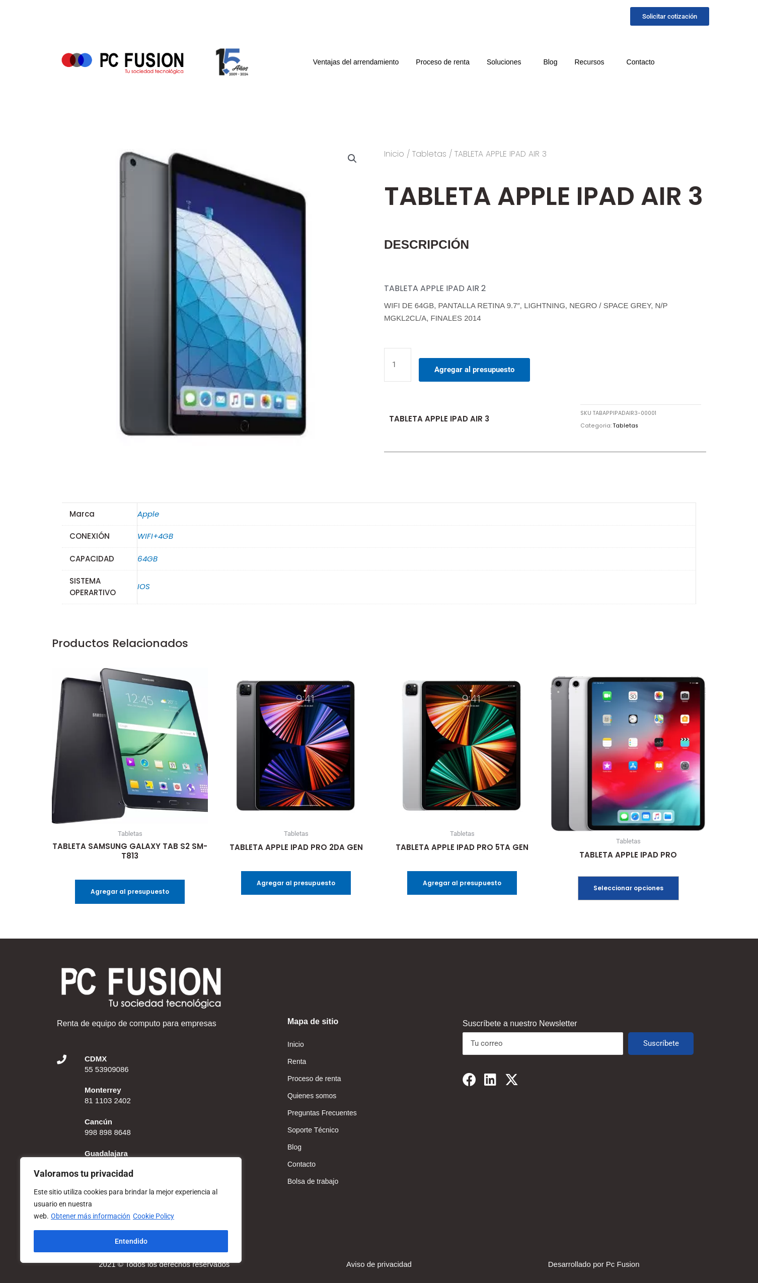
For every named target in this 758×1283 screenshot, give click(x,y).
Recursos (591, 62)
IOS (143, 586)
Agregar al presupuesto (474, 369)
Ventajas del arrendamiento (356, 62)
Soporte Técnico (313, 1130)
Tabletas (429, 154)
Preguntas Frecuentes (322, 1113)
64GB (147, 558)
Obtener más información (90, 1216)
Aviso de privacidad (379, 1264)
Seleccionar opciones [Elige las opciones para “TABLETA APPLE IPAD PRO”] (628, 888)
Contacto (641, 62)
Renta (296, 1061)
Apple (148, 514)
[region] (131, 1210)
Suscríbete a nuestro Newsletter (520, 1023)
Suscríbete (661, 1043)
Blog (550, 62)
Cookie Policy (153, 1216)
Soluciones (506, 62)
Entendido (131, 1241)
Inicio (394, 154)
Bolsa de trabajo (312, 1181)
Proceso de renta (443, 62)
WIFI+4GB (155, 536)
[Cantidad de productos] (397, 365)
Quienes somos (311, 1096)
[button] (352, 159)
